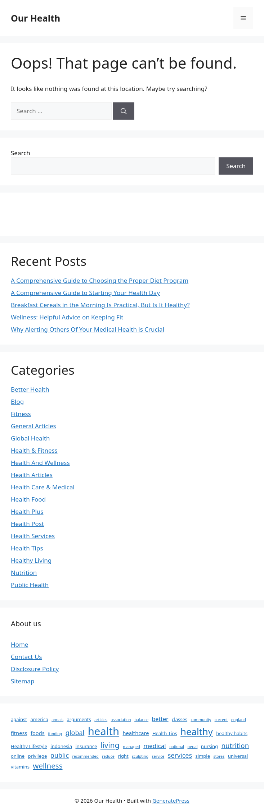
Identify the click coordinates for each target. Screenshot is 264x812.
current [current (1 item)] (221, 719)
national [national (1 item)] (176, 746)
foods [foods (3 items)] (38, 733)
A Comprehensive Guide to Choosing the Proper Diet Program (99, 280)
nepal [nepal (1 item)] (193, 746)
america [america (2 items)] (39, 719)
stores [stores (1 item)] (219, 756)
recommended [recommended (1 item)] (85, 756)
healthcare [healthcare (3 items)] (136, 733)
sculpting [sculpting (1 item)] (140, 756)
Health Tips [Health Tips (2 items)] (164, 733)
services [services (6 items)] (180, 755)
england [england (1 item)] (238, 719)
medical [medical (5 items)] (154, 746)
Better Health (30, 389)
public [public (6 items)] (59, 755)
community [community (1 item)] (201, 719)
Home (19, 644)
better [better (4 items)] (160, 719)
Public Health (30, 585)
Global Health (30, 438)
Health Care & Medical (43, 487)
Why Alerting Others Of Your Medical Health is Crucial (87, 329)
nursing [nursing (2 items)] (209, 746)
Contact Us (26, 656)
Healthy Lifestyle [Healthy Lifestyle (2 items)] (29, 746)
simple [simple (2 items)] (203, 756)
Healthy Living (31, 560)
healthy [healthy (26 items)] (196, 731)
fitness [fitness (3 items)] (19, 733)
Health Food (28, 499)
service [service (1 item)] (158, 756)
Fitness (21, 414)
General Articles (33, 426)
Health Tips (27, 548)
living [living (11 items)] (110, 745)
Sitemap (22, 681)
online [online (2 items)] (17, 756)
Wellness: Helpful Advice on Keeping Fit (67, 317)
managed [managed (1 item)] (131, 746)
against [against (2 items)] (19, 719)
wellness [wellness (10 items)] (47, 766)
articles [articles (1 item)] (100, 719)
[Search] (123, 111)
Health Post (27, 524)
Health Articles (32, 475)
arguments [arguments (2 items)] (79, 719)
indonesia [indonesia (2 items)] (61, 746)
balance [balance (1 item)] (141, 719)
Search (20, 153)
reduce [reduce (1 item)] (108, 756)
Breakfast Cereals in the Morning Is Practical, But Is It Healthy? (100, 305)
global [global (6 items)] (75, 732)
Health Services (33, 536)
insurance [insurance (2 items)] (86, 746)
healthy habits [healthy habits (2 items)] (231, 733)
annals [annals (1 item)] (57, 719)
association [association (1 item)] (121, 719)
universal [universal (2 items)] (238, 756)
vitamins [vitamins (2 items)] (20, 766)
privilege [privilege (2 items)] (37, 756)
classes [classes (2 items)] (179, 719)
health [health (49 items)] (103, 731)
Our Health (35, 18)
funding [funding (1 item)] (55, 733)
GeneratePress (170, 800)
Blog (17, 401)
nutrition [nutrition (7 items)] (235, 745)
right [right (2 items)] (123, 756)
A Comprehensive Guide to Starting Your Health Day (85, 293)
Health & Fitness (34, 450)
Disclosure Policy (35, 669)
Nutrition (24, 572)
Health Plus (27, 511)
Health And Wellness (40, 462)
